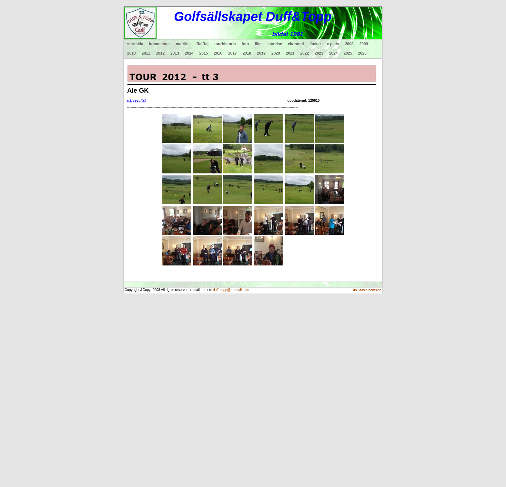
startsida (135, 44)
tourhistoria (225, 44)
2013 (174, 53)
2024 (333, 53)
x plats (333, 44)
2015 (203, 53)
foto (245, 44)
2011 (146, 53)
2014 (189, 53)
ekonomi (296, 44)
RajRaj (202, 44)
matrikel (183, 44)
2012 (160, 53)
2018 (247, 53)
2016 (218, 53)
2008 (349, 44)
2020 (275, 53)
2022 (304, 53)
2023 (319, 53)
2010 (131, 53)
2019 (261, 53)
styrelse (275, 44)
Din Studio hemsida (366, 290)
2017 (232, 53)
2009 (363, 44)
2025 (348, 53)
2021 (290, 53)
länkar (315, 44)
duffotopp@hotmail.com (231, 290)
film (258, 44)
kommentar (159, 44)
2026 (362, 53)
